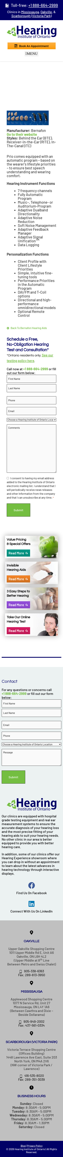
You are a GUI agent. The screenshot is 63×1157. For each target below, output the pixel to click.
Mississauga (30, 12)
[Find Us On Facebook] (31, 885)
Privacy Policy (35, 1145)
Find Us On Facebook (31, 893)
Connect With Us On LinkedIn (31, 911)
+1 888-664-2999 (35, 369)
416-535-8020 (34, 1076)
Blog (23, 1145)
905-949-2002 (34, 1021)
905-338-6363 (34, 971)
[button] (32, 53)
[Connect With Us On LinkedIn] (31, 903)
